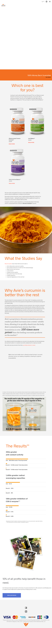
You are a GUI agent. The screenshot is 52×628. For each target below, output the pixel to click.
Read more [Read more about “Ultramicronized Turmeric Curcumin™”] (12, 143)
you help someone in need (29, 345)
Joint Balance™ (32, 137)
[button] (43, 1)
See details (48, 77)
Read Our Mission (11, 595)
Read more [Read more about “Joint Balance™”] (31, 141)
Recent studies (8, 263)
